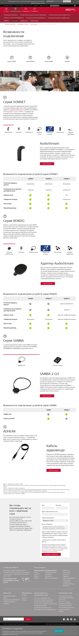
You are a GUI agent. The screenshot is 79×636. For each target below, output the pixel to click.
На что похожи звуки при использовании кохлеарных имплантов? (66, 598)
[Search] (75, 6)
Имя (43, 505)
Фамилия (58, 505)
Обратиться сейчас (44, 5)
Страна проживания (48, 518)
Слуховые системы (22, 24)
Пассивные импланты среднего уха (58, 18)
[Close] (76, 632)
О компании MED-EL (19, 5)
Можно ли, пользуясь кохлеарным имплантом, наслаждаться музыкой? (65, 603)
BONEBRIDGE (48, 576)
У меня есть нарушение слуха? (42, 598)
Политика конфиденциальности (61, 624)
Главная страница (9, 24)
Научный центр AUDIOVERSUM (11, 600)
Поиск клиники (28, 5)
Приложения (34, 21)
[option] (39, 153)
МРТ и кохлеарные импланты (67, 607)
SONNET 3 (36, 574)
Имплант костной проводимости (14, 18)
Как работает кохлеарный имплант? (43, 602)
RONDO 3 (36, 572)
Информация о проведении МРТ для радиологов (68, 583)
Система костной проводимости (36, 18)
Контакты (24, 600)
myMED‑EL (35, 5)
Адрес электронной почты (50, 511)
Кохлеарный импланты (11, 15)
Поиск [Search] (28, 619)
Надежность (24, 21)
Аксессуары (14, 21)
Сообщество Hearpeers (9, 601)
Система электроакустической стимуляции (33, 15)
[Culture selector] (54, 1)
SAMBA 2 (6, 21)
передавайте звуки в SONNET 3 (15, 111)
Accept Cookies (59, 632)
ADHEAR (36, 578)
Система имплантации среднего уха (59, 15)
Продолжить (67, 1)
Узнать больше (47, 163)
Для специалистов (54, 5)
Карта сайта (49, 624)
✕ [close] (77, 1)
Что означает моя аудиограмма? (42, 607)
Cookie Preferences (71, 625)
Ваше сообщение (47, 524)
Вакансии (24, 598)
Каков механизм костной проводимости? (45, 609)
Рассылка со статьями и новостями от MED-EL (54, 541)
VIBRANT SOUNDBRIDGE (51, 578)
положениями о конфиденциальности (50, 548)
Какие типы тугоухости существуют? (43, 600)
